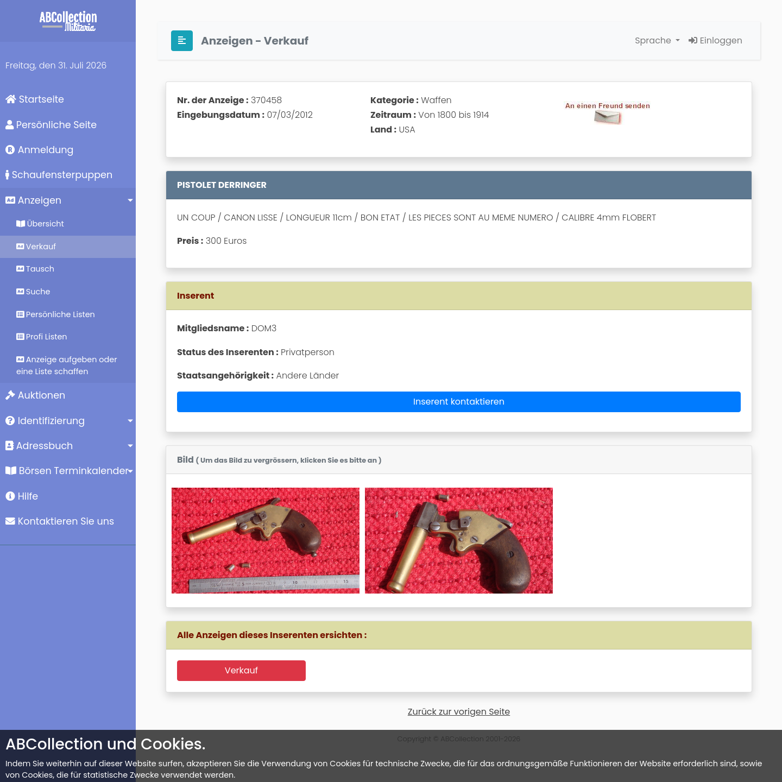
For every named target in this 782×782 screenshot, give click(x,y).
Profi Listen (41, 336)
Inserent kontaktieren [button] (458, 401)
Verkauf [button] (241, 670)
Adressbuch (39, 445)
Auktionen (35, 395)
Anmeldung (39, 149)
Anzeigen (33, 200)
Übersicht (40, 223)
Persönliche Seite (51, 124)
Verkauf (36, 246)
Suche (33, 291)
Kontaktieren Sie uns (59, 521)
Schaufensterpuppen (58, 174)
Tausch (35, 268)
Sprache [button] (654, 40)
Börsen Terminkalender (67, 470)
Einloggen (715, 40)
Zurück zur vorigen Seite (459, 711)
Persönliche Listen (55, 314)
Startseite (34, 99)
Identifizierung (45, 420)
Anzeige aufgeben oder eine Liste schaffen (66, 365)
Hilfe (21, 496)
